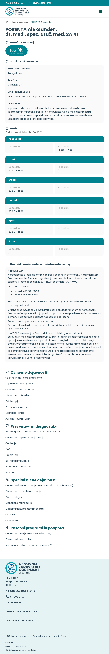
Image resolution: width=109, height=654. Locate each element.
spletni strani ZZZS (18, 328)
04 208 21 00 (17, 596)
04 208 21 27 (15, 85)
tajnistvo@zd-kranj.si (23, 591)
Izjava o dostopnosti (15, 646)
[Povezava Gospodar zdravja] (16, 50)
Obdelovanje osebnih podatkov (21, 650)
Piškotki (9, 642)
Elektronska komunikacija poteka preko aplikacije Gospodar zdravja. (47, 96)
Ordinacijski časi (20, 21)
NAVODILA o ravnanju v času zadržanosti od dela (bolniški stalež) (45, 333)
